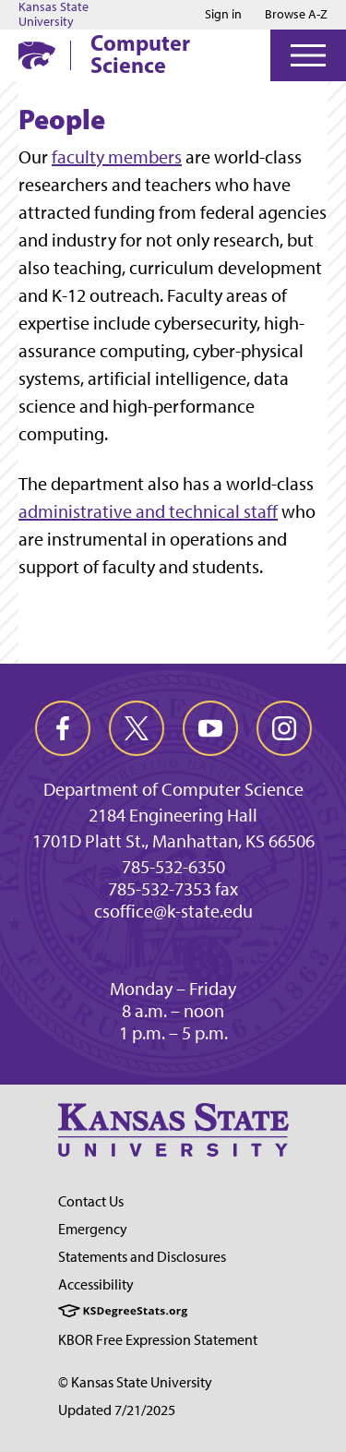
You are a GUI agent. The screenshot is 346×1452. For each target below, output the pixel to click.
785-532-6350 (173, 867)
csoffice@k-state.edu (173, 911)
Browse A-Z (296, 14)
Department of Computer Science (173, 789)
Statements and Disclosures (142, 1257)
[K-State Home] (36, 55)
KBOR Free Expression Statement (157, 1340)
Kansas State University (53, 15)
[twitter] (136, 728)
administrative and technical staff (148, 511)
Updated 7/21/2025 (116, 1410)
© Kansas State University (135, 1382)
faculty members (117, 157)
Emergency (92, 1229)
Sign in (223, 14)
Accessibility (96, 1284)
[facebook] (62, 728)
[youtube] (210, 728)
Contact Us (91, 1201)
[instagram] (284, 728)
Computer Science (140, 53)
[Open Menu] (308, 55)
